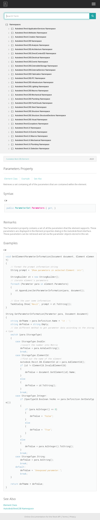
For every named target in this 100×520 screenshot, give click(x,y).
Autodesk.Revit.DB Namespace (18, 508)
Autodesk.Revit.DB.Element (17, 159)
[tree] (50, 86)
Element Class (11, 178)
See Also (38, 178)
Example (26, 178)
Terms (65, 517)
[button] (9, 28)
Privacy (73, 517)
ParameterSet (23, 208)
